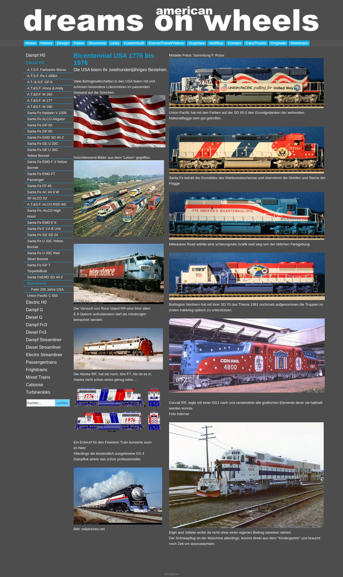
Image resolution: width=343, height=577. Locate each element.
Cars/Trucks (256, 43)
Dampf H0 (35, 55)
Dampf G (34, 310)
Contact (234, 43)
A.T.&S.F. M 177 (39, 100)
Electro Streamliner (44, 354)
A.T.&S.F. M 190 (39, 107)
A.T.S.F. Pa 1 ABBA (42, 76)
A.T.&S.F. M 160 (39, 94)
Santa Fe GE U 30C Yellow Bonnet (42, 153)
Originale (278, 43)
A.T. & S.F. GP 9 (40, 82)
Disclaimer (171, 574)
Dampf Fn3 (36, 324)
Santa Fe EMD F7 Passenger (41, 177)
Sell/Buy (216, 43)
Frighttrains (36, 369)
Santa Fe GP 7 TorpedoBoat (38, 268)
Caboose (34, 384)
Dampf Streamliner (44, 339)
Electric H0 (36, 302)
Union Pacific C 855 (42, 296)
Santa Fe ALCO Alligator (46, 119)
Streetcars (299, 43)
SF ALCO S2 (37, 198)
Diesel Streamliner (43, 347)
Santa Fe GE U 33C (42, 144)
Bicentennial (36, 283)
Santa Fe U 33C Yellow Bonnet (45, 244)
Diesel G (34, 317)
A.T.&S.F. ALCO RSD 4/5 (46, 204)
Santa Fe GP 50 (39, 125)
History (46, 43)
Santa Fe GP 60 (39, 131)
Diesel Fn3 (36, 332)
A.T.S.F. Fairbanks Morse (46, 70)
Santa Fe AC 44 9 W (43, 192)
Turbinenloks (38, 392)
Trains (78, 43)
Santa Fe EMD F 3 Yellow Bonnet (47, 165)
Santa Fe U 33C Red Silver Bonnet (43, 256)
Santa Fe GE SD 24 (42, 235)
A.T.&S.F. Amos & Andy (45, 88)
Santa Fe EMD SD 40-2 (45, 137)
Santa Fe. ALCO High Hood (44, 213)
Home (31, 43)
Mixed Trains (38, 377)
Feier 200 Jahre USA (47, 289)
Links (114, 43)
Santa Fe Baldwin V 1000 (47, 113)
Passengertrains (41, 362)
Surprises (196, 43)
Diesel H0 (35, 62)
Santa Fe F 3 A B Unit (44, 229)
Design (63, 43)
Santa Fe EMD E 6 (41, 223)
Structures (97, 43)
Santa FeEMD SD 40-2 (45, 277)
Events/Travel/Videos (166, 43)
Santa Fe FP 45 (39, 186)
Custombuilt (134, 43)
